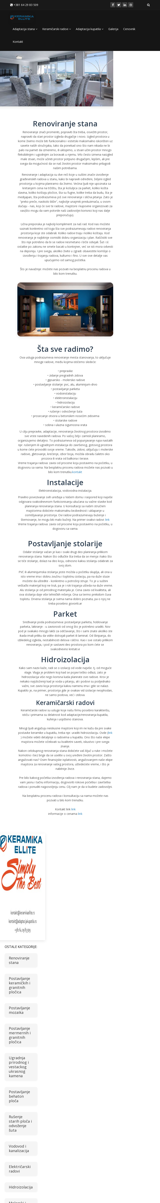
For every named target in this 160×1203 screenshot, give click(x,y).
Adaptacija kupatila (89, 29)
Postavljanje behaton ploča (19, 1096)
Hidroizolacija (21, 1187)
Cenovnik (129, 29)
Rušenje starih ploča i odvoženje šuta (20, 1123)
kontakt (77, 472)
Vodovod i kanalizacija (19, 1148)
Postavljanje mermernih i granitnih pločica (20, 1035)
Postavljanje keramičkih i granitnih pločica (19, 985)
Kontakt (18, 42)
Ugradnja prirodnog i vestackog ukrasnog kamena (19, 1066)
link (107, 520)
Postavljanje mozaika (19, 1010)
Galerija (113, 29)
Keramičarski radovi (56, 29)
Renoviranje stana (19, 960)
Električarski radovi (20, 1169)
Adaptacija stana (25, 29)
